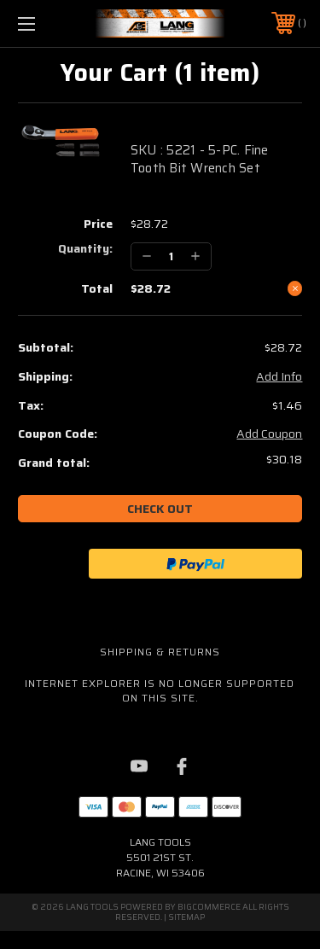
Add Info (279, 377)
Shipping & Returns (160, 651)
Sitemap (186, 917)
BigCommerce (209, 906)
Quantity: (85, 248)
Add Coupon (269, 434)
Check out (160, 508)
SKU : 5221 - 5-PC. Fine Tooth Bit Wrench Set (200, 159)
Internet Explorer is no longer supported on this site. (159, 690)
